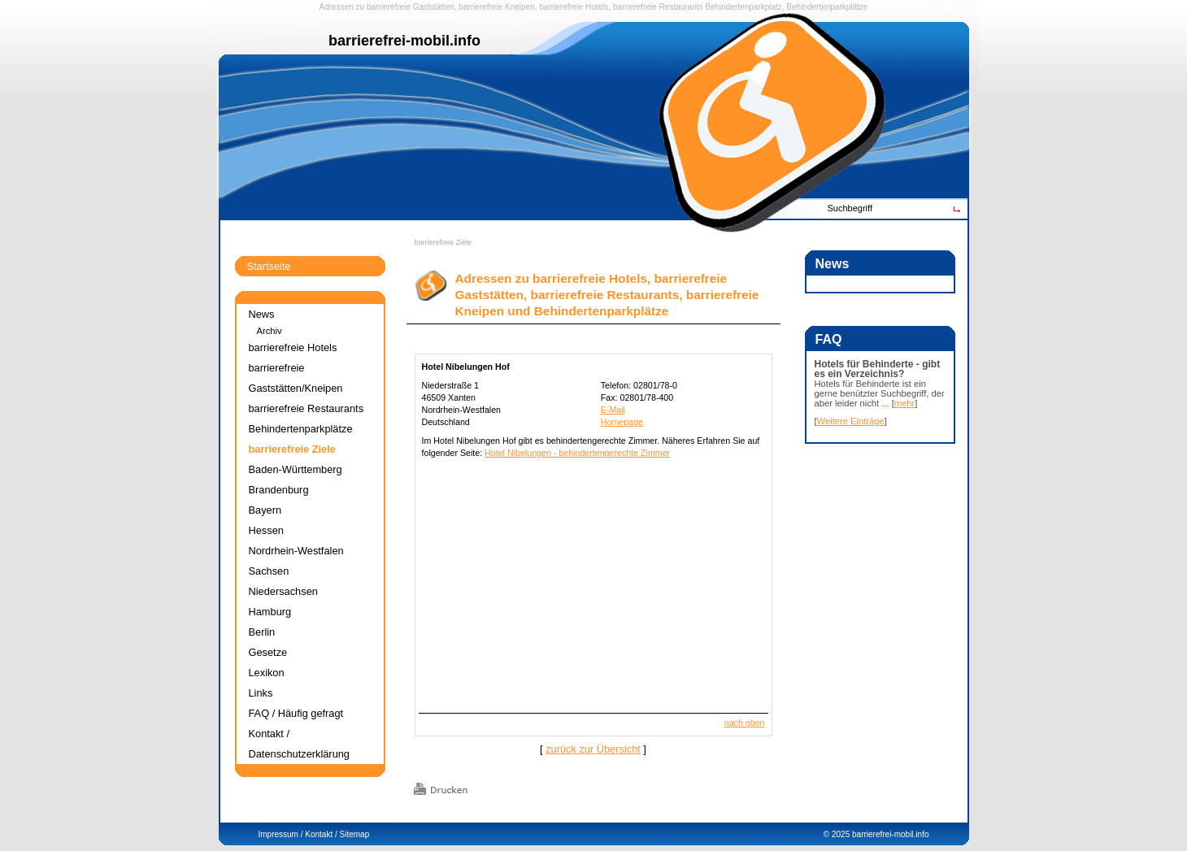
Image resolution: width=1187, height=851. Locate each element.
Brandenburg (279, 490)
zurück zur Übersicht (593, 749)
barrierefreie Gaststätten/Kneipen (296, 378)
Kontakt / (321, 834)
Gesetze (268, 652)
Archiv (269, 331)
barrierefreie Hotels (573, 6)
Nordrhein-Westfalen (296, 551)
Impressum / (281, 834)
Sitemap (355, 834)
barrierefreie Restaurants (658, 6)
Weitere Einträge (851, 421)
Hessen (266, 530)
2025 (841, 834)
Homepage (622, 422)
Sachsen (269, 571)
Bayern (265, 510)
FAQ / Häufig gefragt (296, 713)
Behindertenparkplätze (301, 429)
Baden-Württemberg (295, 469)
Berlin (262, 632)
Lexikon (267, 672)
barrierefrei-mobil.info (890, 834)
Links (261, 693)
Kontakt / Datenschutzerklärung (299, 743)
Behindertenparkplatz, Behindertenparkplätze (786, 6)
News (262, 314)
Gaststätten (433, 6)
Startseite (269, 266)
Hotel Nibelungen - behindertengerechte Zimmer (577, 453)
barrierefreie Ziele (443, 242)
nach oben (744, 722)
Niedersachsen (283, 591)
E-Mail (613, 410)
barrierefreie (389, 6)
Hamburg (270, 612)
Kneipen (520, 6)
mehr (904, 403)
